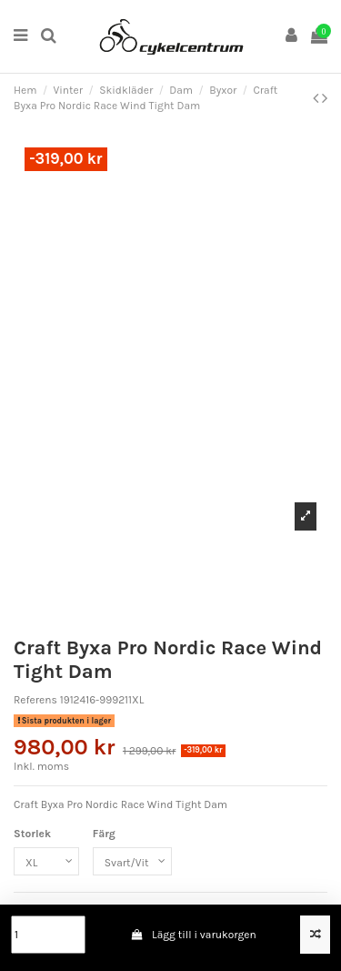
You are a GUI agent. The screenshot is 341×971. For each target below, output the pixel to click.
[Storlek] (46, 861)
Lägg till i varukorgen (193, 934)
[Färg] (132, 861)
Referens (35, 699)
